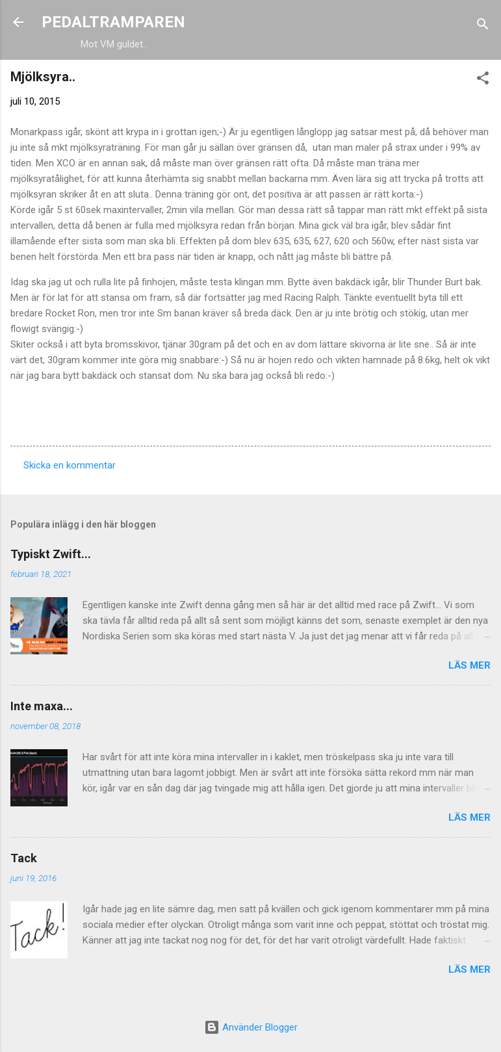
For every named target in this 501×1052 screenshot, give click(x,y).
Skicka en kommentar (69, 465)
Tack (23, 858)
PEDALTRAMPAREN (113, 22)
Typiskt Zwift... (50, 554)
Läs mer (469, 665)
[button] (483, 80)
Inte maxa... (41, 706)
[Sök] (483, 26)
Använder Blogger (251, 1027)
